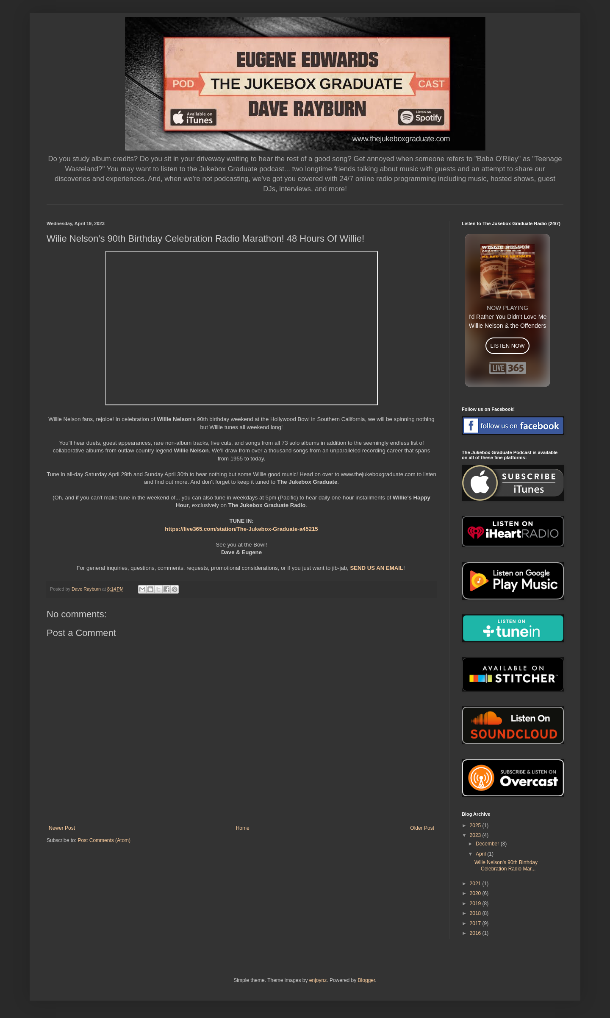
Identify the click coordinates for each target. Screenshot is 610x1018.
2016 (476, 933)
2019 (476, 903)
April (481, 854)
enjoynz (318, 980)
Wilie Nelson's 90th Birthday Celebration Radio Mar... (506, 865)
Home (243, 828)
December (488, 844)
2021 (476, 884)
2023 (476, 835)
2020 (476, 893)
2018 (476, 913)
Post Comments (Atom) (104, 840)
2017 (476, 923)
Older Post (422, 828)
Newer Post (62, 828)
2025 (476, 825)
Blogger (366, 980)
